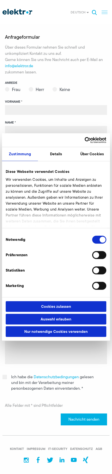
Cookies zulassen (56, 306)
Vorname (13, 101)
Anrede (11, 82)
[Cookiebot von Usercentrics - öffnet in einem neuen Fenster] (84, 140)
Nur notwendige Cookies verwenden (56, 331)
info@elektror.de (19, 66)
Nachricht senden (83, 419)
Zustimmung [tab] (20, 154)
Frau (16, 89)
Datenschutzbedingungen (57, 377)
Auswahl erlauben (56, 319)
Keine (64, 89)
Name (10, 122)
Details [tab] (56, 154)
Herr (40, 89)
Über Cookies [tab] (92, 154)
